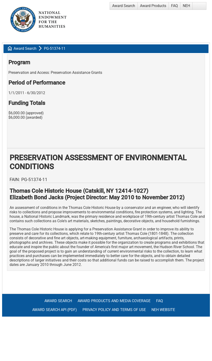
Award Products (153, 6)
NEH (186, 6)
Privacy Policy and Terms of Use (114, 309)
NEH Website (163, 309)
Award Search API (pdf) (54, 309)
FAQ (174, 6)
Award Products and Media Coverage (114, 301)
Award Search (123, 6)
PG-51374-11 (54, 48)
